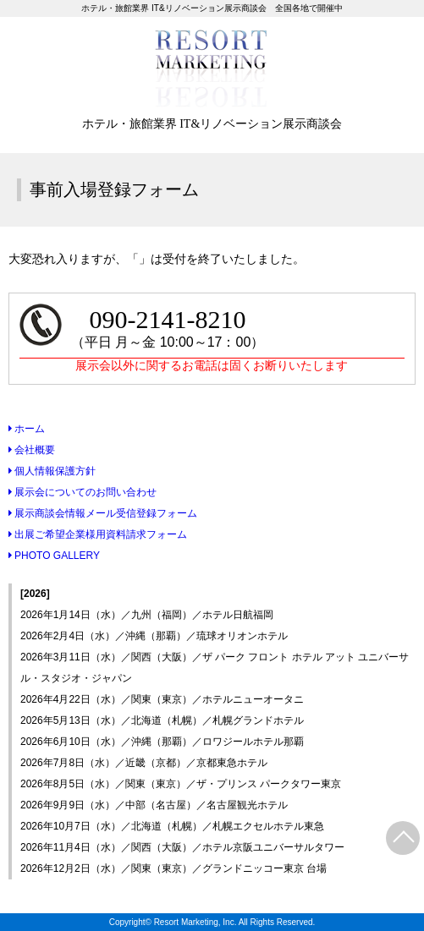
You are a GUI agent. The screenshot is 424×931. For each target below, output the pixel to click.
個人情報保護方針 (52, 471)
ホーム (26, 429)
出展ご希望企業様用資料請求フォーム (97, 534)
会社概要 (31, 450)
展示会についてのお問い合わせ (82, 492)
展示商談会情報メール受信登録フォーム (102, 513)
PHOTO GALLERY (54, 555)
